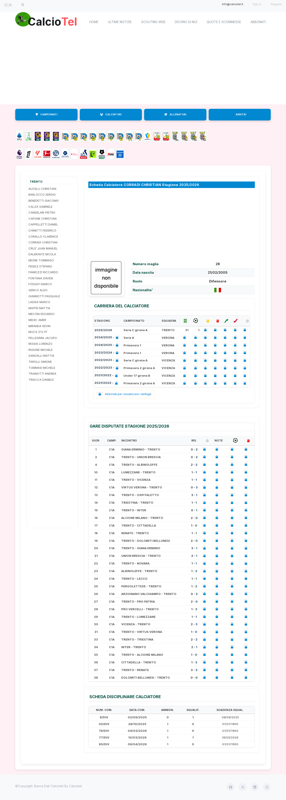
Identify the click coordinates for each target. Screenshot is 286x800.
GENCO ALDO (38, 290)
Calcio (53, 21)
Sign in (257, 4)
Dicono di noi (186, 22)
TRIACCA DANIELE (41, 379)
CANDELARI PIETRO (41, 212)
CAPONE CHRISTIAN (42, 218)
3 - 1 (194, 495)
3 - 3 (194, 670)
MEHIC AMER (37, 320)
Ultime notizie (120, 22)
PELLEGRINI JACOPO (42, 338)
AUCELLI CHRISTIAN (42, 188)
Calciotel (75, 786)
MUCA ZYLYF (37, 332)
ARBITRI (241, 114)
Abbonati (258, 22)
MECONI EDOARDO (41, 314)
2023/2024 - (107, 353)
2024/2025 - (107, 337)
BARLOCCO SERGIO (42, 194)
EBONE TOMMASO (41, 260)
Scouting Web (153, 22)
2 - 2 (194, 464)
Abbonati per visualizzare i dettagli (124, 394)
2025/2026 (103, 330)
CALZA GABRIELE (40, 206)
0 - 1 (194, 510)
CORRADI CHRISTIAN (42, 242)
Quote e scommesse (224, 22)
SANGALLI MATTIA (41, 355)
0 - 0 (194, 677)
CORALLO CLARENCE (43, 236)
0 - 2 (194, 449)
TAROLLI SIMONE (40, 361)
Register (276, 4)
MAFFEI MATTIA (39, 308)
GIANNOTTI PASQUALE (44, 296)
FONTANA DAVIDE (40, 278)
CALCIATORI (110, 114)
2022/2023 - (107, 360)
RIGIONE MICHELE (40, 350)
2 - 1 (194, 555)
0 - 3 (194, 487)
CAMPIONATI (46, 114)
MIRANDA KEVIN (39, 326)
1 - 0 (194, 525)
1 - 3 (194, 609)
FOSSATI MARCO (40, 284)
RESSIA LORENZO (40, 343)
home (93, 22)
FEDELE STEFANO (40, 266)
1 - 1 (194, 472)
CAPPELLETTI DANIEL (43, 224)
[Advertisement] (143, 68)
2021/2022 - (106, 375)
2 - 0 (194, 518)
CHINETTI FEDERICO (42, 230)
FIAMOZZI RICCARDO (43, 272)
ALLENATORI (175, 114)
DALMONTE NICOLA (42, 254)
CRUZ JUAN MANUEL (43, 248)
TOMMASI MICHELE (41, 367)
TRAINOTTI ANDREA (42, 373)
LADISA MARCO (39, 302)
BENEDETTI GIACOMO (43, 200)
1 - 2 (194, 571)
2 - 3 (194, 624)
